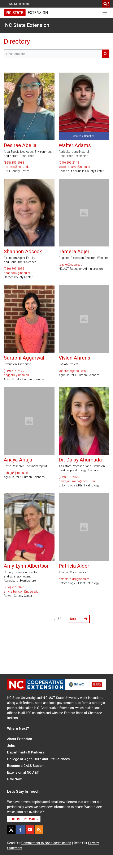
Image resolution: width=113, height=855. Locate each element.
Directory (17, 41)
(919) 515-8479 (14, 371)
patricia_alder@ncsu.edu (75, 579)
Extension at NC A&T (23, 772)
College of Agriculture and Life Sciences (38, 759)
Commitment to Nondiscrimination (46, 843)
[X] (11, 829)
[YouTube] (30, 829)
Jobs (11, 746)
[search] (106, 4)
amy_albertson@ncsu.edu (21, 591)
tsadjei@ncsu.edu (70, 264)
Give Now (14, 779)
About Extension (19, 739)
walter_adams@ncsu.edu (75, 166)
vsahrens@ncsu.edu (72, 371)
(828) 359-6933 (14, 162)
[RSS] (39, 829)
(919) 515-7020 (69, 477)
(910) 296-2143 (69, 162)
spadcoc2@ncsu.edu (18, 273)
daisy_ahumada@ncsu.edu (77, 481)
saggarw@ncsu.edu (17, 375)
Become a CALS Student (25, 766)
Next (79, 618)
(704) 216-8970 (14, 587)
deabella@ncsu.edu (17, 166)
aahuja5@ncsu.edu (16, 472)
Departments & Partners (25, 752)
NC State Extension (27, 25)
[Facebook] (20, 829)
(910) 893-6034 (14, 268)
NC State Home (19, 3)
